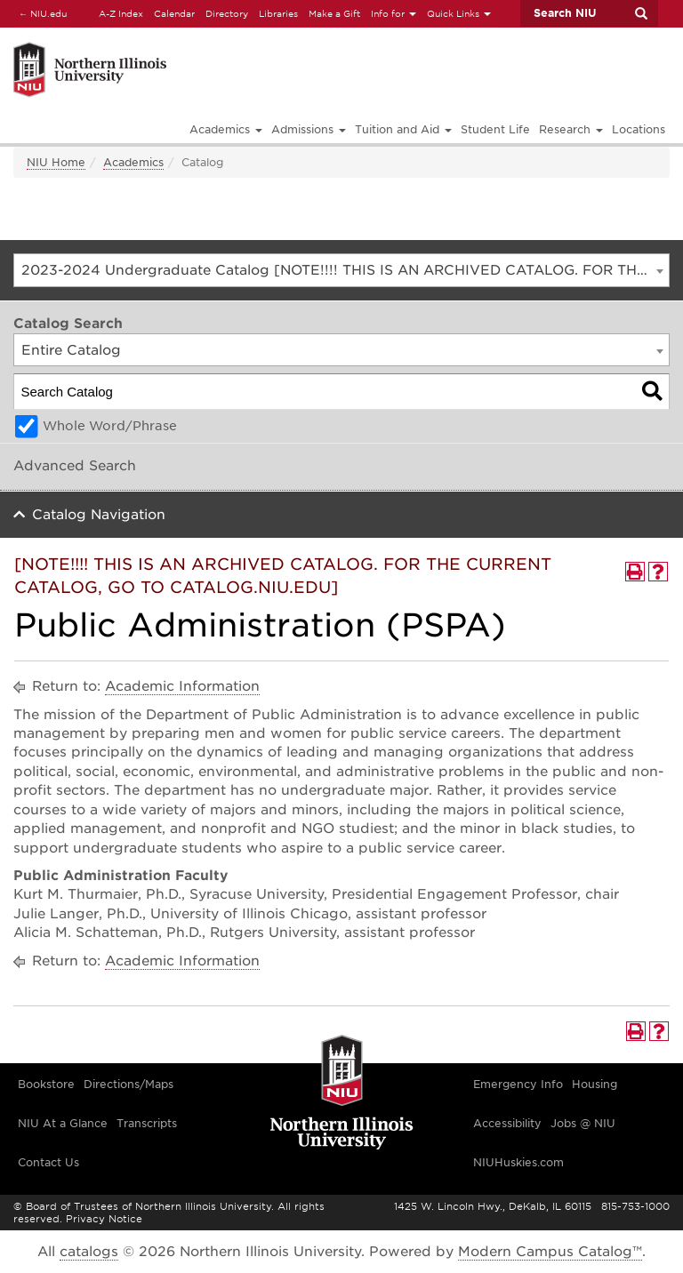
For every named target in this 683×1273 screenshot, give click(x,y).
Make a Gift (334, 13)
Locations (638, 129)
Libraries (278, 13)
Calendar (174, 13)
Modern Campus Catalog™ (550, 1252)
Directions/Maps (128, 1084)
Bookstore (46, 1084)
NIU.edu (40, 13)
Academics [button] (225, 129)
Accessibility (507, 1123)
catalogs (89, 1252)
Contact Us (48, 1162)
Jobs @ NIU (582, 1123)
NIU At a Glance (63, 1123)
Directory (226, 13)
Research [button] (571, 129)
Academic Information (182, 686)
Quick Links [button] (459, 13)
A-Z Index (121, 13)
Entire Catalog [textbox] (71, 350)
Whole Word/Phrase (110, 426)
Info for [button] (393, 13)
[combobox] (341, 270)
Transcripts (147, 1123)
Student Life (495, 129)
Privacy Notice (104, 1219)
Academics (133, 162)
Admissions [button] (308, 129)
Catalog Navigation (98, 515)
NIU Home (56, 162)
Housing (594, 1084)
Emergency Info (518, 1084)
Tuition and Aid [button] (403, 129)
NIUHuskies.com (518, 1162)
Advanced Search (74, 466)
